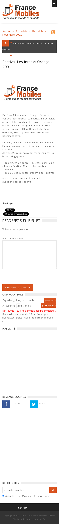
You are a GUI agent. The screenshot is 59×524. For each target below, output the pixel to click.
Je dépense (9, 305)
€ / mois (25, 305)
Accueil (6, 31)
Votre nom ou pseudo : (15, 229)
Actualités (22, 31)
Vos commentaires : (14, 238)
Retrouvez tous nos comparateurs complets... (29, 311)
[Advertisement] (29, 361)
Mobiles (26, 496)
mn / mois (28, 300)
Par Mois (37, 31)
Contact (22, 508)
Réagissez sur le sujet (21, 220)
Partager (8, 203)
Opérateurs (42, 496)
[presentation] (29, 276)
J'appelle (7, 300)
